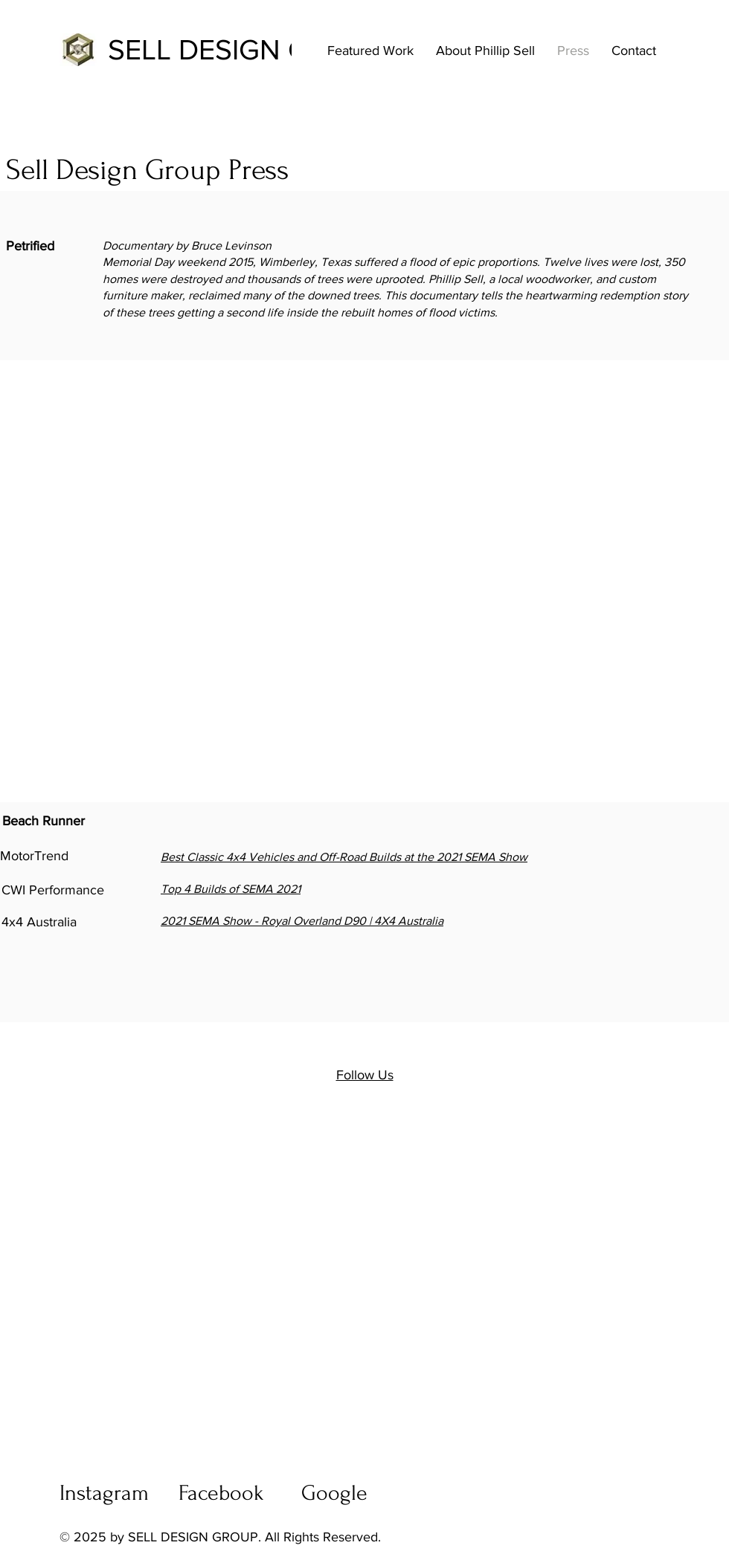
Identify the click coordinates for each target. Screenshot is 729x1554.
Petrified (30, 245)
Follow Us (365, 1074)
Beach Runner (43, 820)
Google (334, 1492)
